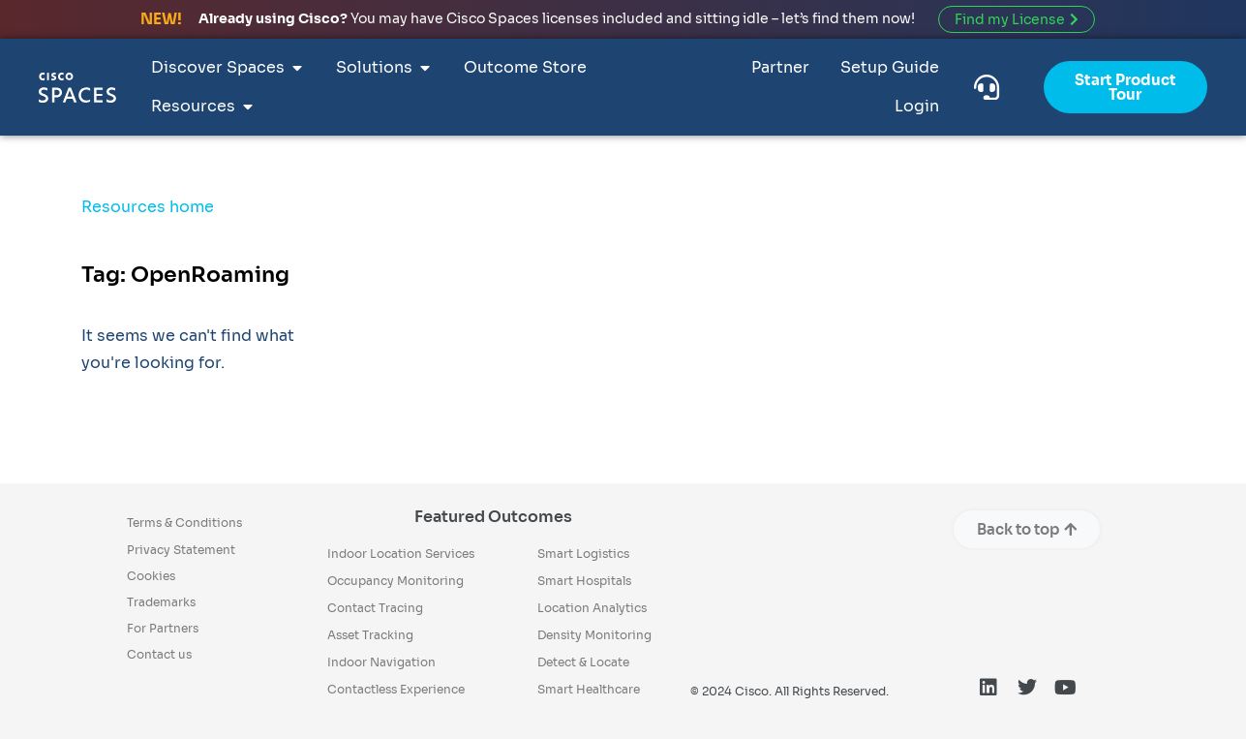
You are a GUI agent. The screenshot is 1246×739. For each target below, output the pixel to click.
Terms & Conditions (184, 522)
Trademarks (161, 602)
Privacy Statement (181, 549)
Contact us (159, 654)
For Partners (162, 628)
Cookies (151, 576)
